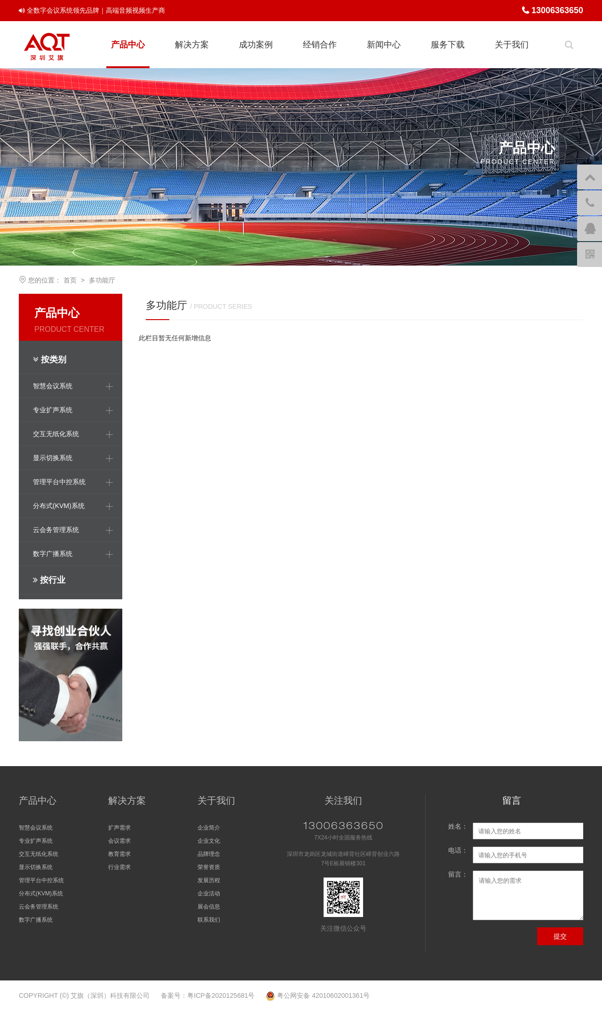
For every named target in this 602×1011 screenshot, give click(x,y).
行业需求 (119, 867)
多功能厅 (102, 280)
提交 (560, 936)
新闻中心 (384, 44)
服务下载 (448, 44)
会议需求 (119, 841)
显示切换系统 (36, 867)
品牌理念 (209, 854)
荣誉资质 (209, 867)
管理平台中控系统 (41, 880)
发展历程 (209, 880)
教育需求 (119, 854)
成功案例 (256, 44)
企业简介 (209, 827)
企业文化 (209, 841)
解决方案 (192, 44)
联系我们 (209, 920)
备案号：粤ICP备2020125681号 (207, 995)
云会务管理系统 (38, 906)
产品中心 (128, 44)
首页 (70, 280)
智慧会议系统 (36, 827)
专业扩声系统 (36, 841)
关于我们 (512, 44)
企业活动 (209, 893)
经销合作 (320, 44)
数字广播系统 (36, 920)
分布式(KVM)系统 (41, 893)
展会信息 (209, 906)
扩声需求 (119, 827)
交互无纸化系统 (38, 854)
